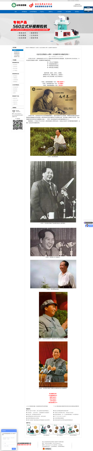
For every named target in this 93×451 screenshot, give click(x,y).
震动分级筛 (15, 68)
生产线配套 (15, 70)
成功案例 (59, 11)
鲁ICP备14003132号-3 (49, 444)
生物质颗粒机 (15, 79)
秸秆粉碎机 (15, 89)
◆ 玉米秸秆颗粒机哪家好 (58, 418)
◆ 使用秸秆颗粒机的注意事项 (32, 418)
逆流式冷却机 (15, 100)
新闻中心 (51, 11)
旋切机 (14, 92)
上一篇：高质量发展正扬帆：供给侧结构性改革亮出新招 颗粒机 (37, 406)
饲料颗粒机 (15, 81)
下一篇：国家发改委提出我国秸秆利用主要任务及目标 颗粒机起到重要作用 (66, 406)
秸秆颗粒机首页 (32, 47)
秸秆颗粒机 (77, 0)
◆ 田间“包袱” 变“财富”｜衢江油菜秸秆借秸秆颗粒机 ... (37, 410)
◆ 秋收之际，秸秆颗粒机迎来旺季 (33, 414)
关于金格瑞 (68, 11)
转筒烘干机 (15, 102)
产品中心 (42, 11)
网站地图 (72, 0)
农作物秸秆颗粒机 (61, 446)
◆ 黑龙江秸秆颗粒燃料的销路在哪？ (61, 410)
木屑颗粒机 (15, 77)
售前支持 (88, 9)
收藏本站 (69, 0)
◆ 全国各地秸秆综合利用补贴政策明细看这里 (63, 420)
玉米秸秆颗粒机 (33, 11)
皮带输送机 (15, 66)
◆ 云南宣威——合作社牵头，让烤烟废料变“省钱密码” (37, 412)
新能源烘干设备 (16, 56)
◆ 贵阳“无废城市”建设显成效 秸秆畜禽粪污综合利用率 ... (38, 420)
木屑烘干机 (15, 104)
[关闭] (88, 11)
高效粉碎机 (15, 90)
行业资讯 (37, 47)
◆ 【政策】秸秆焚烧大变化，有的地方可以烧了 (63, 412)
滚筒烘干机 (15, 98)
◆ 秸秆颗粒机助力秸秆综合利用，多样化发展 (36, 416)
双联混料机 (15, 64)
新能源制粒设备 (16, 53)
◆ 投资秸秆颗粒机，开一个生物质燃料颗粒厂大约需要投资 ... (66, 414)
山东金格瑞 (60, 444)
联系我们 (77, 11)
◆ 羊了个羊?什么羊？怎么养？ (59, 416)
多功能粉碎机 (15, 87)
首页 (16, 11)
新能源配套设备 (15, 62)
